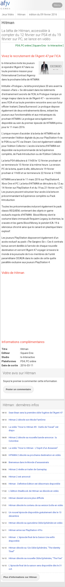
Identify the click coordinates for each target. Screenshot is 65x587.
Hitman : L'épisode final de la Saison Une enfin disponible (28, 539)
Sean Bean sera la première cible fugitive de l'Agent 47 (32, 413)
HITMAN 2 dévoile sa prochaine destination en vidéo (31, 455)
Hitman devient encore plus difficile (23, 498)
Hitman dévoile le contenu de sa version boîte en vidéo (32, 505)
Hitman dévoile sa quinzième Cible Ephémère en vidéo (32, 523)
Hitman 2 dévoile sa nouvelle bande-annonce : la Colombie (29, 439)
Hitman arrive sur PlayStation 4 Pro (22, 530)
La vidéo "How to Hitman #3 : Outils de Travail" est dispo (30, 428)
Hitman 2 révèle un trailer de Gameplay (24, 469)
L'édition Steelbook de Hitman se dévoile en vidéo (30, 491)
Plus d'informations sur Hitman (20, 577)
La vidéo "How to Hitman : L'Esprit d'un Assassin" (30, 448)
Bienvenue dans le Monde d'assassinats (25, 462)
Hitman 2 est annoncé (16, 477)
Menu (57, 5)
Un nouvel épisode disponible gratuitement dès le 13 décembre (31, 514)
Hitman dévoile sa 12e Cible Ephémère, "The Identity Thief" (31, 549)
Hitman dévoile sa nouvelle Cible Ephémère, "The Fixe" (32, 558)
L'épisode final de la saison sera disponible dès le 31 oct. (32, 567)
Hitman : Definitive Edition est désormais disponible (31, 484)
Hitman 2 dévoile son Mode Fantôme (23, 420)
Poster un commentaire (18, 389)
